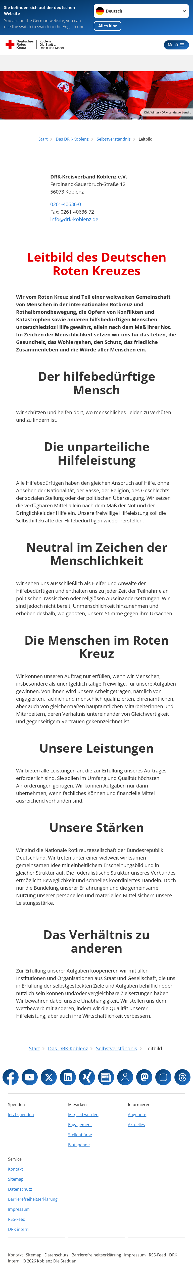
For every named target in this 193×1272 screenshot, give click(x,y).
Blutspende (79, 1144)
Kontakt (15, 1169)
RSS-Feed (16, 1219)
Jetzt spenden (21, 1114)
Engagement (80, 1124)
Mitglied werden (83, 1114)
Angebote (137, 1114)
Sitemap (16, 1179)
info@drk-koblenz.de (74, 219)
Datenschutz (20, 1189)
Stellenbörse (80, 1134)
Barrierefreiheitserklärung (33, 1199)
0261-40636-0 (65, 204)
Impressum (19, 1209)
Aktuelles (136, 1124)
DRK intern (18, 1229)
